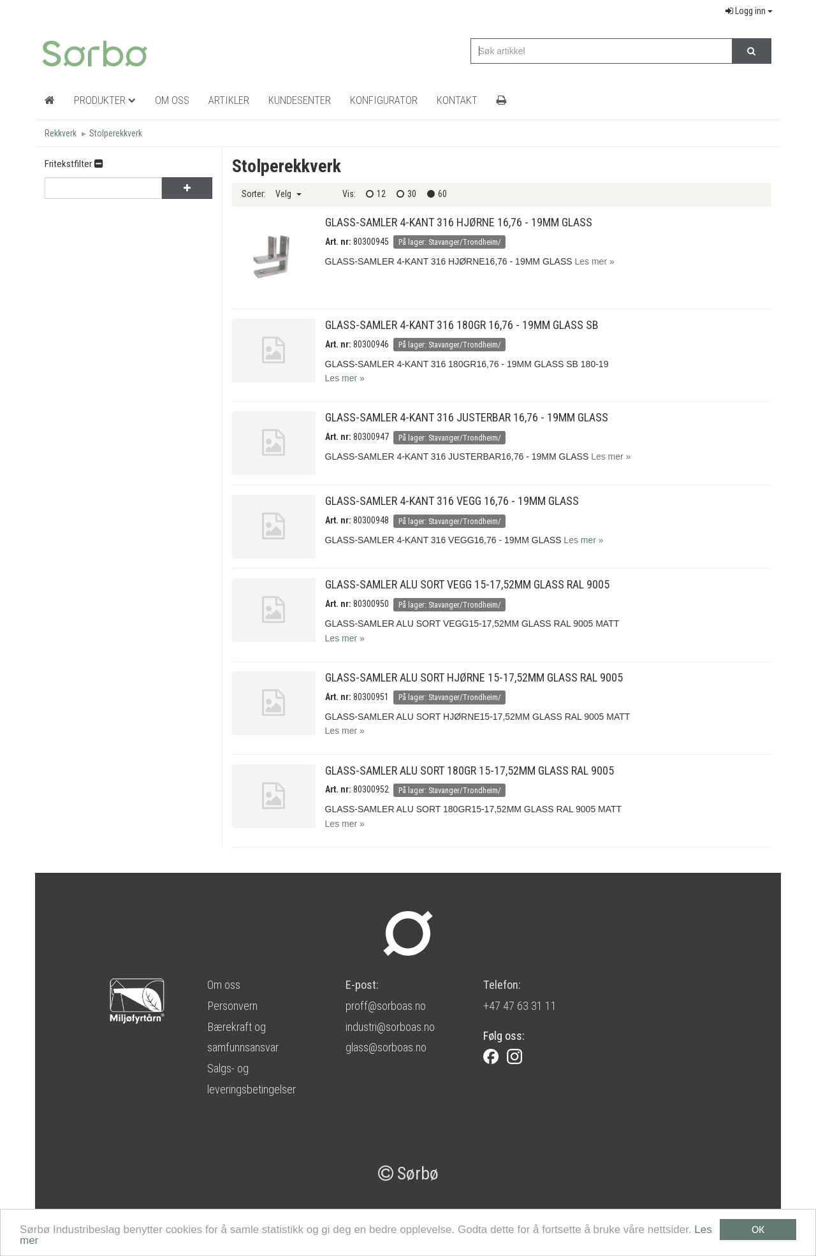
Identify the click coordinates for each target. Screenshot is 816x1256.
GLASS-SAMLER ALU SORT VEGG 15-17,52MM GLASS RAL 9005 (467, 584)
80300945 (371, 242)
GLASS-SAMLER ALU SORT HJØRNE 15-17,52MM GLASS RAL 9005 (474, 677)
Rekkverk (60, 133)
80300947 (371, 437)
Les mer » (594, 261)
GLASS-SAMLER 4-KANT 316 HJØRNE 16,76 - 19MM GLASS (458, 222)
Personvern (232, 1005)
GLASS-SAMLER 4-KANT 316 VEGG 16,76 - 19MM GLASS (452, 501)
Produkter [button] (105, 100)
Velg (288, 194)
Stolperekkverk (115, 133)
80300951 (371, 697)
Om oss (223, 984)
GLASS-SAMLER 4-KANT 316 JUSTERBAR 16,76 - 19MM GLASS (466, 417)
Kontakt (457, 100)
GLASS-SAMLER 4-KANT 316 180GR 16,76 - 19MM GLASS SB (462, 325)
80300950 (371, 604)
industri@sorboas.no (390, 1026)
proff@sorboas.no (386, 1005)
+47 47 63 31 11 (520, 1005)
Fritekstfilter (74, 164)
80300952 (371, 789)
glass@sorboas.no (386, 1047)
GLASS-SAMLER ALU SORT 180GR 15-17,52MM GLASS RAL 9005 (469, 770)
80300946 (371, 344)
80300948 (371, 520)
